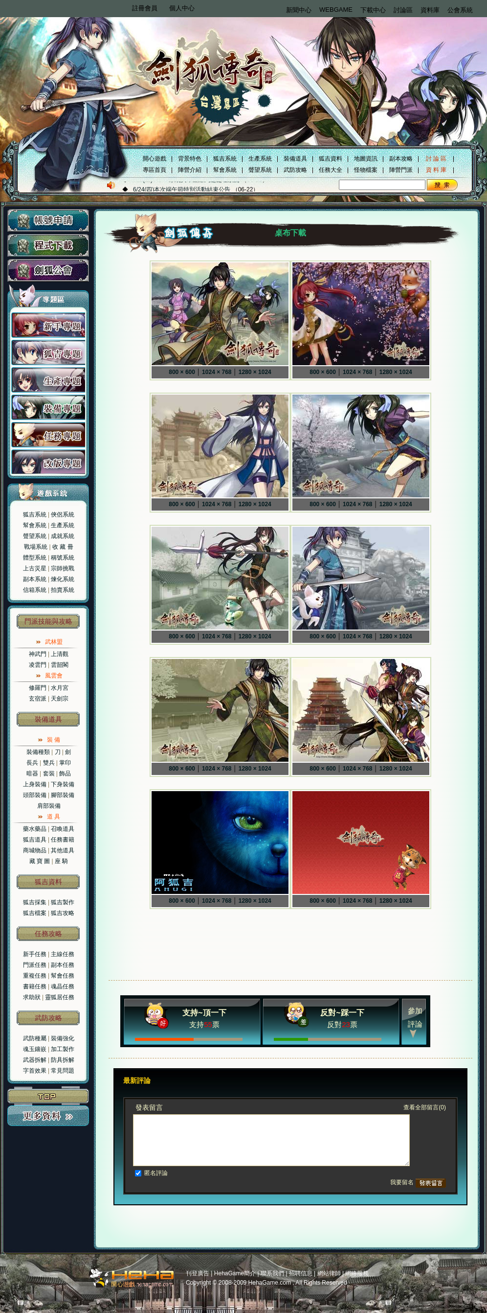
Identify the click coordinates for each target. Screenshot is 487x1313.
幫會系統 (225, 169)
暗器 (32, 773)
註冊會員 (144, 8)
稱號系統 (62, 557)
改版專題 (48, 462)
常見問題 (62, 1070)
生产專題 (48, 380)
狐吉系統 (225, 158)
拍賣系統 (62, 589)
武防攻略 (295, 169)
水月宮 (59, 687)
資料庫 (430, 10)
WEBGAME (336, 9)
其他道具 (62, 850)
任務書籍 (62, 839)
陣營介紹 (189, 169)
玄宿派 (37, 698)
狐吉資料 (330, 158)
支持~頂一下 (204, 1012)
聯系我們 (272, 1273)
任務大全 (330, 169)
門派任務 (34, 964)
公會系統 (460, 10)
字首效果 (34, 1070)
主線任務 (62, 954)
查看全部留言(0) (424, 1107)
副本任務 (62, 964)
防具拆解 (62, 1059)
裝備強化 (62, 1038)
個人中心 (182, 8)
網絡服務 (357, 1273)
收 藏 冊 (62, 546)
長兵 (32, 762)
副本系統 (34, 579)
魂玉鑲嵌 (34, 1049)
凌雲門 (37, 664)
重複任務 (34, 975)
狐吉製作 (62, 902)
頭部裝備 (34, 795)
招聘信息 (300, 1273)
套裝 (49, 773)
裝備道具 (295, 158)
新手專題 (48, 325)
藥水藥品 (34, 828)
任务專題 (48, 434)
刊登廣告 (197, 1273)
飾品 (65, 773)
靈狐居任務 (59, 997)
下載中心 (373, 10)
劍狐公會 (48, 270)
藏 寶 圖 (39, 861)
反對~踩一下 (342, 1012)
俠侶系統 (62, 514)
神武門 (37, 654)
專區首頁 (154, 169)
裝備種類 (38, 752)
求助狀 (32, 997)
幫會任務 (62, 975)
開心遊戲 (154, 158)
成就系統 (62, 536)
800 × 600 (182, 372)
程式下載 (48, 245)
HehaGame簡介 (235, 1273)
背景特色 (189, 158)
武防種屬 (34, 1038)
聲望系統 (260, 169)
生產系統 (260, 158)
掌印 (65, 762)
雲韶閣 (59, 664)
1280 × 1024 (255, 372)
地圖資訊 (365, 158)
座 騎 (61, 861)
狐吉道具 (34, 839)
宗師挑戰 (62, 568)
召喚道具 (62, 828)
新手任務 (34, 954)
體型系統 (34, 557)
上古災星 (34, 568)
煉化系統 (62, 579)
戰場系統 (35, 546)
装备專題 (48, 407)
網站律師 (329, 1273)
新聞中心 (298, 10)
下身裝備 (62, 784)
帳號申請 (48, 220)
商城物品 (34, 850)
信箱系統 (34, 589)
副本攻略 (401, 158)
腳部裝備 (62, 795)
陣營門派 (401, 169)
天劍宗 (59, 698)
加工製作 (62, 1049)
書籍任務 (34, 986)
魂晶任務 (62, 986)
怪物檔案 (365, 169)
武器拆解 (34, 1059)
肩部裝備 (49, 805)
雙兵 (49, 762)
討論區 (403, 10)
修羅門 (37, 687)
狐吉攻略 (62, 913)
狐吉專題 (48, 352)
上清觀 (59, 654)
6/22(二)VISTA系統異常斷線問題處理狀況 (186, 189)
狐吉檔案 (34, 913)
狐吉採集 (34, 902)
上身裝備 (34, 784)
